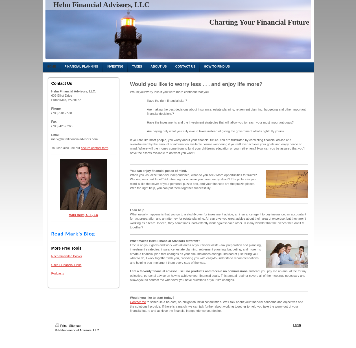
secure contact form (94, 148)
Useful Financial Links (66, 265)
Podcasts (57, 273)
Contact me (138, 302)
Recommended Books (66, 256)
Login (297, 325)
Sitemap (74, 325)
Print (61, 325)
